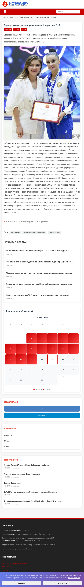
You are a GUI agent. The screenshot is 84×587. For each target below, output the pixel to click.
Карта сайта (6, 567)
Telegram (42, 415)
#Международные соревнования (34, 232)
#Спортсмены (15, 232)
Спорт (24, 29)
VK (42, 409)
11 (63, 348)
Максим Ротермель (27, 222)
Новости (13, 17)
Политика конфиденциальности (14, 563)
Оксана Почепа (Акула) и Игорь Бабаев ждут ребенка (26, 465)
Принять (21, 583)
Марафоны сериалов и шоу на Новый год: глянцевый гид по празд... (39, 273)
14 (21, 359)
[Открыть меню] (5, 12)
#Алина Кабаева (54, 232)
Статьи (16, 29)
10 (52, 348)
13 (10, 359)
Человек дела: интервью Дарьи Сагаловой (22, 474)
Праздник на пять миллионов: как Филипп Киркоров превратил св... (39, 284)
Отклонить (62, 583)
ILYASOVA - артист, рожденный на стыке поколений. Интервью (30, 492)
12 (73, 348)
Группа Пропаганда (12, 483)
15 (31, 359)
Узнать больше (74, 578)
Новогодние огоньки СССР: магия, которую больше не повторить (37, 295)
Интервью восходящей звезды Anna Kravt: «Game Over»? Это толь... (33, 501)
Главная (5, 17)
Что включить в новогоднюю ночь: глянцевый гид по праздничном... (39, 262)
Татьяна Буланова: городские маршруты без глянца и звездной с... (38, 251)
